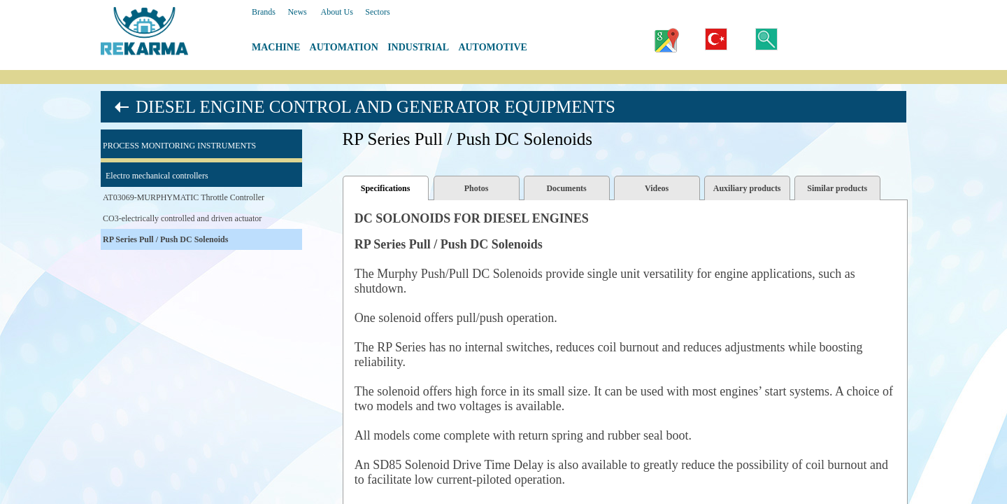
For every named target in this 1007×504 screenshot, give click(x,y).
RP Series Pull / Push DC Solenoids (165, 239)
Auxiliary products (747, 188)
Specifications (385, 188)
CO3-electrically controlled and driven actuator (182, 218)
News (296, 12)
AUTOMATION (344, 47)
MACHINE (276, 47)
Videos (657, 188)
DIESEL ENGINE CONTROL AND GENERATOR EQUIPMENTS (375, 106)
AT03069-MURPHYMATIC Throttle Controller (183, 197)
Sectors (377, 12)
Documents (566, 188)
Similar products (837, 188)
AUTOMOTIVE (492, 47)
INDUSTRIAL (418, 47)
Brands (264, 12)
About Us (336, 12)
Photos (476, 188)
